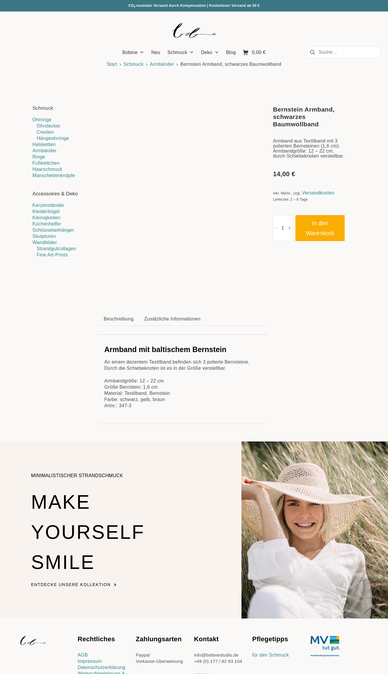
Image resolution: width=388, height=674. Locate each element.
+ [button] (289, 228)
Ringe (38, 156)
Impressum (90, 597)
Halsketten (44, 144)
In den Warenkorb (320, 228)
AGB (83, 591)
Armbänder (162, 64)
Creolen (45, 132)
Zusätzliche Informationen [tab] (172, 255)
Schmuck (134, 64)
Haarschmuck (47, 169)
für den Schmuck (270, 591)
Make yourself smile (103, 466)
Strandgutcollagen (56, 248)
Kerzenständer (48, 205)
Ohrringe (42, 119)
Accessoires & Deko (55, 194)
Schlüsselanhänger (53, 230)
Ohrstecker (48, 125)
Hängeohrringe (53, 138)
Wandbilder (44, 242)
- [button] (276, 228)
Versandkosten (318, 192)
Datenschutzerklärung (101, 603)
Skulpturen (44, 236)
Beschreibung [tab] (119, 255)
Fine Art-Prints (52, 254)
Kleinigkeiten (46, 217)
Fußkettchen (46, 163)
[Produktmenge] (282, 228)
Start (112, 64)
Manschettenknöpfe (53, 175)
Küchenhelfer (46, 223)
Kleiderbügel (46, 211)
